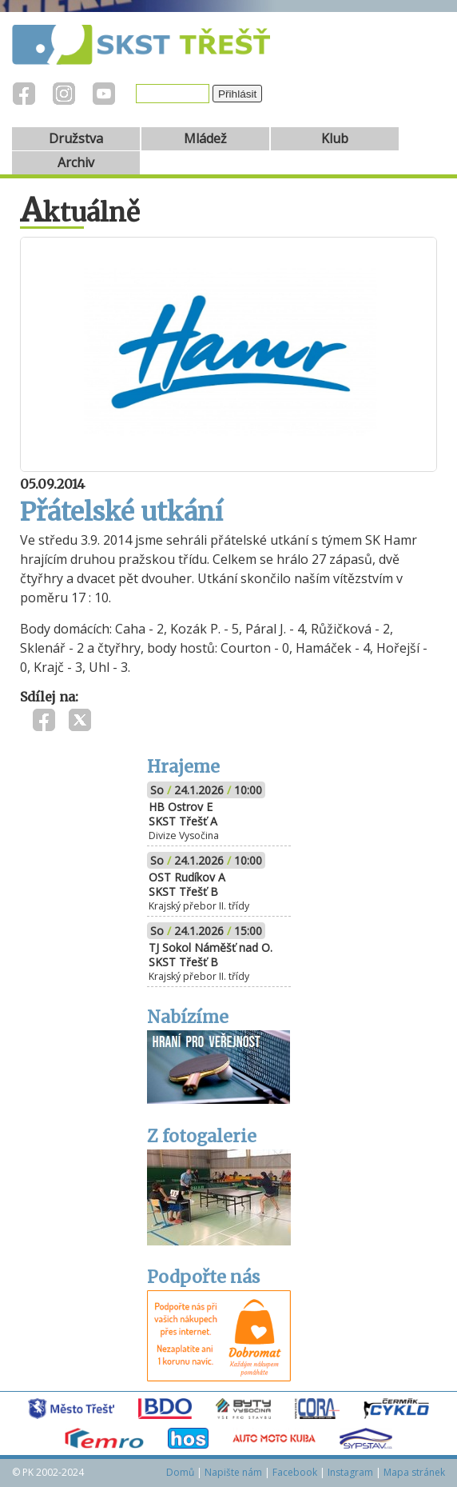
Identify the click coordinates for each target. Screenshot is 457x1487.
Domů (180, 1472)
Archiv (76, 162)
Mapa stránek (414, 1472)
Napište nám (233, 1472)
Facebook (294, 1472)
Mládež (205, 138)
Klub (334, 138)
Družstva (76, 138)
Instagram (350, 1472)
